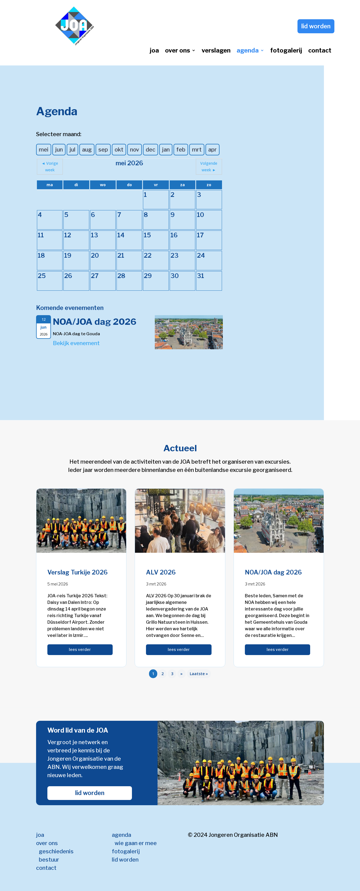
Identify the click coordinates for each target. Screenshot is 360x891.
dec (150, 149)
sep (103, 149)
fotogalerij (286, 51)
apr (212, 149)
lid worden (316, 26)
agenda (248, 51)
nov (134, 149)
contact (319, 51)
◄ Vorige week (50, 166)
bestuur (49, 859)
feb (180, 149)
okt (119, 149)
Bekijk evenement (76, 343)
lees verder (80, 649)
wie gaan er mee (136, 843)
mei (43, 149)
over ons (177, 51)
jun (59, 149)
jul (72, 149)
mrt (197, 149)
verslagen (216, 51)
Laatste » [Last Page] (199, 673)
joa (154, 51)
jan (166, 149)
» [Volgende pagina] (181, 673)
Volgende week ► (208, 166)
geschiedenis (56, 851)
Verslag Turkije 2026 (77, 572)
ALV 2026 (161, 572)
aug (87, 149)
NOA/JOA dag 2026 (94, 321)
